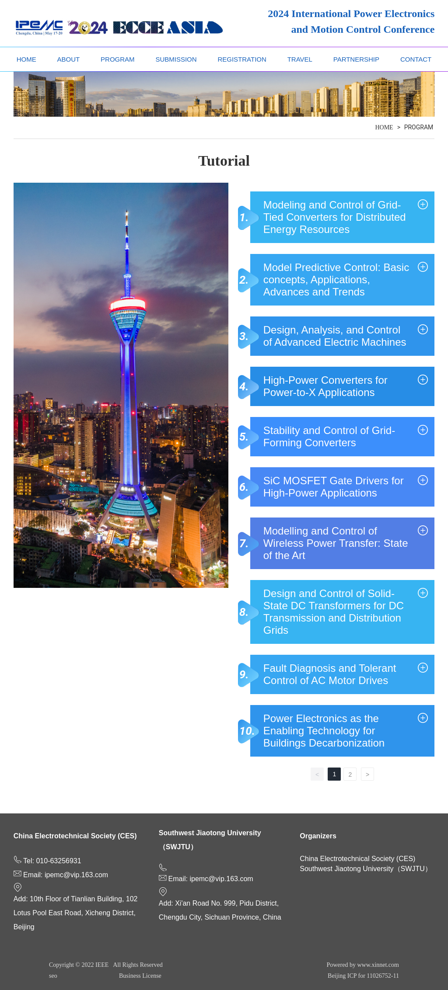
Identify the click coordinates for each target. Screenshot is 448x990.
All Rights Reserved (138, 965)
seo (53, 976)
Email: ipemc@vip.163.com (65, 875)
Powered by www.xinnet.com (362, 965)
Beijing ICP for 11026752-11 (363, 976)
